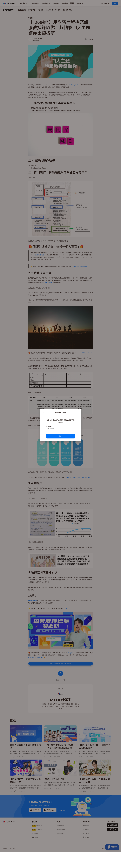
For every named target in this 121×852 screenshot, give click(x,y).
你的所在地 (49, 426)
